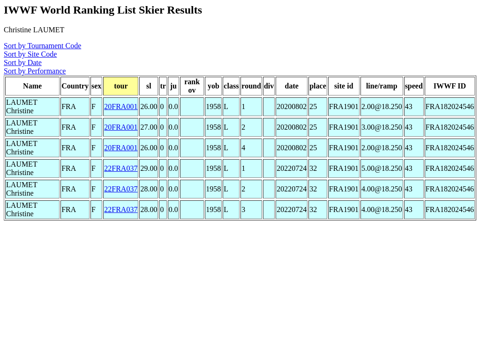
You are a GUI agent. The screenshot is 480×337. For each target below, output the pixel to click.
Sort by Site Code (30, 54)
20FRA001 (120, 106)
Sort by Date (23, 62)
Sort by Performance (35, 71)
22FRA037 (120, 168)
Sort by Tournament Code (42, 46)
